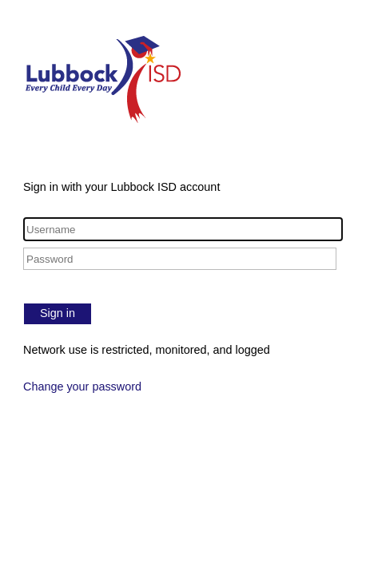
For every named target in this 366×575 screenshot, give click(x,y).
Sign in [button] (57, 313)
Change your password (82, 386)
